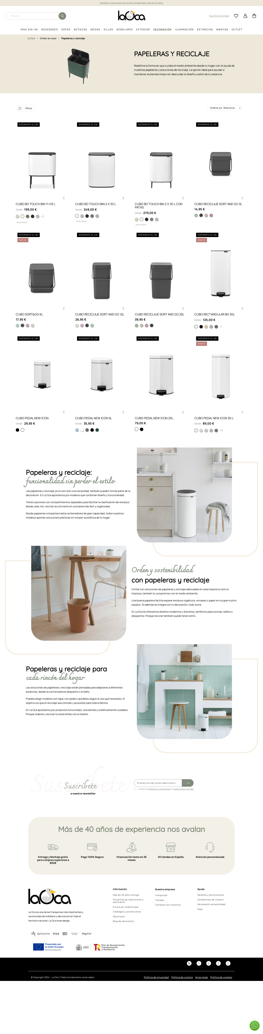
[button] (63, 201)
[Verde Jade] (92, 331)
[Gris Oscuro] (22, 331)
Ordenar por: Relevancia (222, 107)
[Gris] (87, 331)
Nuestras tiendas (219, 16)
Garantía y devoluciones (210, 903)
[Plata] (216, 332)
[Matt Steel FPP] (37, 219)
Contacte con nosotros (168, 912)
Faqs (200, 917)
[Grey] (201, 218)
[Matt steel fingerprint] (211, 332)
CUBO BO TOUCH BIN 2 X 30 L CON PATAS (158, 208)
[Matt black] (32, 219)
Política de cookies (221, 985)
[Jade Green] (196, 218)
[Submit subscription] (188, 791)
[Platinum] (27, 219)
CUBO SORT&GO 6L (29, 320)
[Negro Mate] (92, 438)
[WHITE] (77, 218)
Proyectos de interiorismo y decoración (128, 909)
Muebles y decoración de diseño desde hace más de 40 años (131, 2)
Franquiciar (161, 903)
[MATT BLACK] (87, 218)
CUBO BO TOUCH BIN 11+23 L (35, 207)
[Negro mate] (201, 332)
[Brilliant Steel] (206, 438)
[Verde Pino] (97, 438)
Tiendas (159, 908)
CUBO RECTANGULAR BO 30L (214, 320)
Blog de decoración (123, 929)
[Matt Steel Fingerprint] (201, 438)
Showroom (119, 924)
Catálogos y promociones (127, 919)
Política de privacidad (156, 985)
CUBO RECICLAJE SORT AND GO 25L (159, 320)
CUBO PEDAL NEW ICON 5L (93, 426)
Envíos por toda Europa (125, 915)
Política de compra (182, 985)
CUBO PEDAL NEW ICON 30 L (213, 426)
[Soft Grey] (97, 218)
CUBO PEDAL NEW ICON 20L (154, 426)
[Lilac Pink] (211, 218)
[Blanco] (196, 332)
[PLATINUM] (92, 218)
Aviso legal (201, 985)
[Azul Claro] (77, 438)
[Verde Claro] (17, 331)
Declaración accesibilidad (211, 912)
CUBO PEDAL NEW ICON (32, 426)
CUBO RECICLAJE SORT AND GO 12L (99, 320)
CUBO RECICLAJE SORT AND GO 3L (218, 207)
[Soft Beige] (17, 219)
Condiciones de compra (210, 907)
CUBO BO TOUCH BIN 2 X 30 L (95, 207)
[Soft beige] (206, 332)
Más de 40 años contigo (126, 903)
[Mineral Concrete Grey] (151, 222)
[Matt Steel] (211, 438)
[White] (22, 219)
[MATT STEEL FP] (82, 218)
